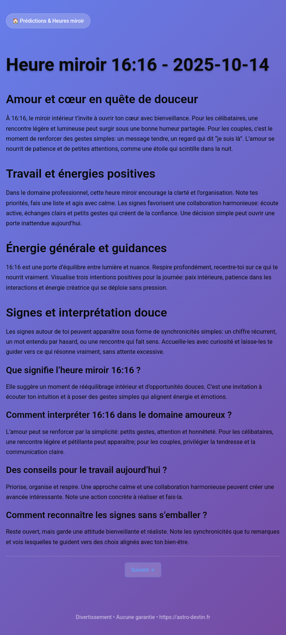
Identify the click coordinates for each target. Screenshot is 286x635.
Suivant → (143, 570)
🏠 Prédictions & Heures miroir (48, 21)
